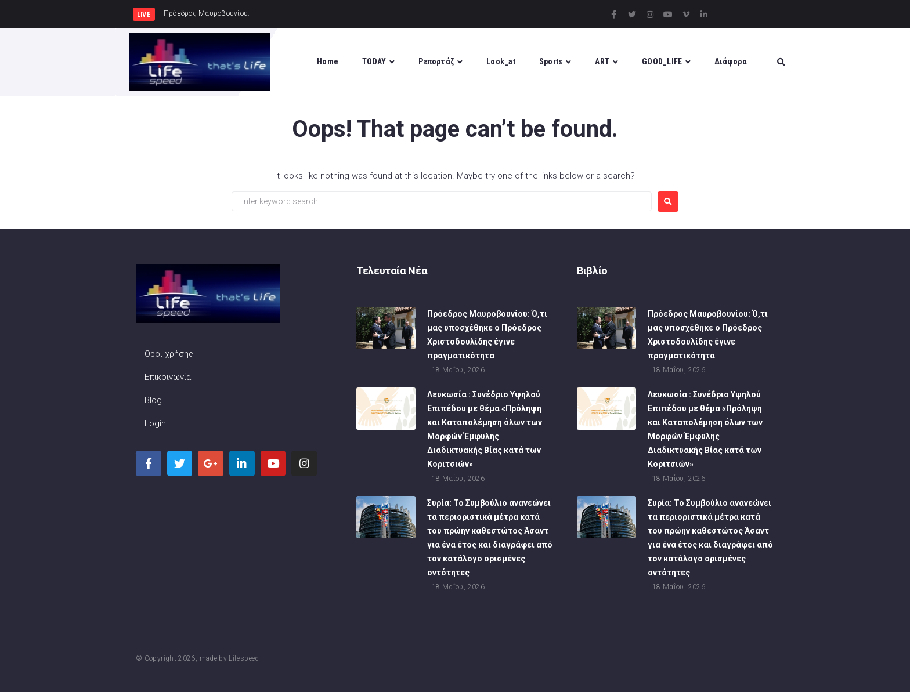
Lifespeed (244, 658)
